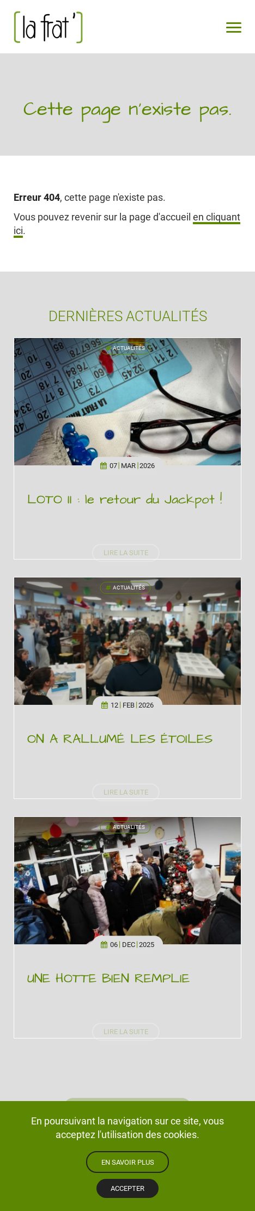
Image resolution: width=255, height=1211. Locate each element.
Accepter (127, 1187)
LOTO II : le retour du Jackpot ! (124, 499)
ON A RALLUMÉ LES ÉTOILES (119, 739)
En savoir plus (127, 1161)
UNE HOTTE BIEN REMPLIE (108, 978)
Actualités (125, 348)
